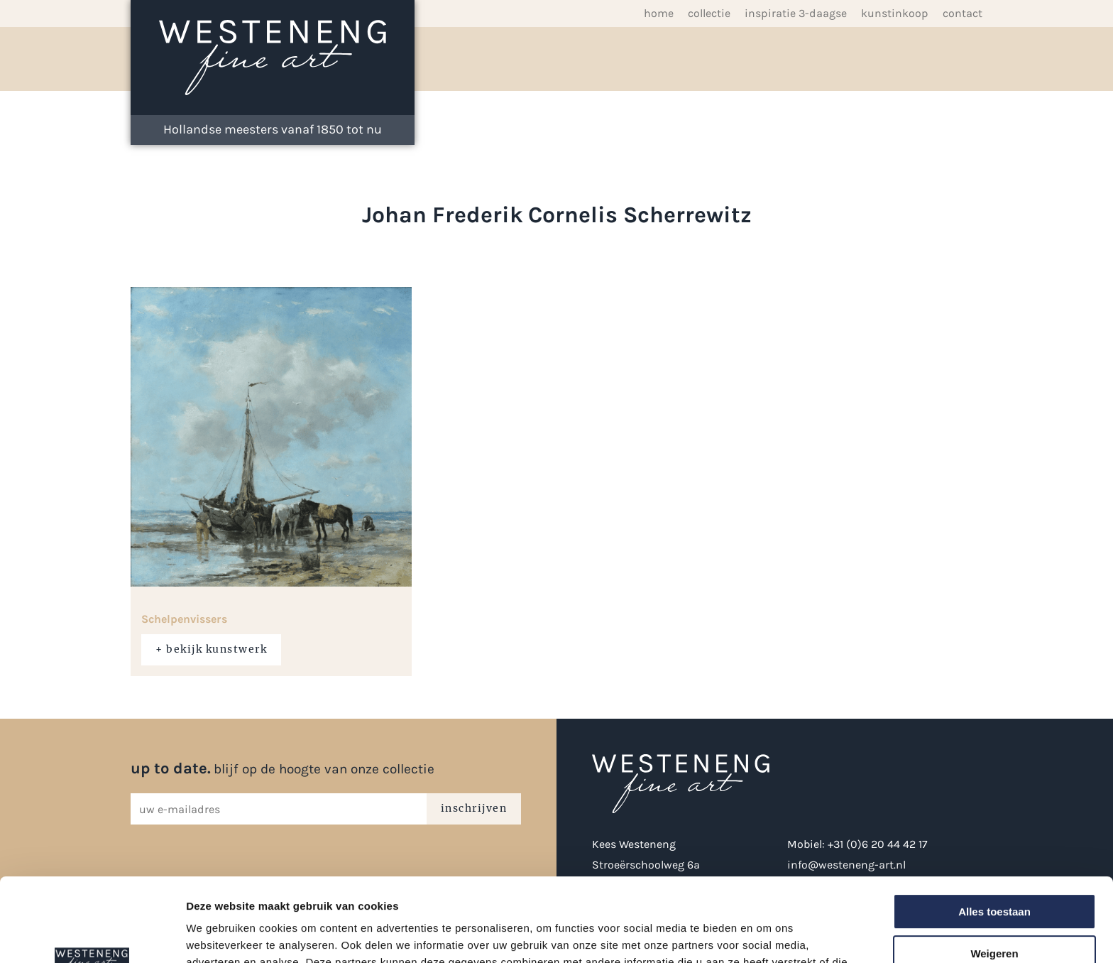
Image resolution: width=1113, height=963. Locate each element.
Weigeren (994, 870)
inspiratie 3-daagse (796, 13)
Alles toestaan (994, 828)
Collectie (709, 13)
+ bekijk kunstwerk (211, 649)
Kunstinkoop (894, 13)
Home (659, 13)
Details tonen (219, 935)
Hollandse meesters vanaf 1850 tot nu (272, 129)
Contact (962, 13)
